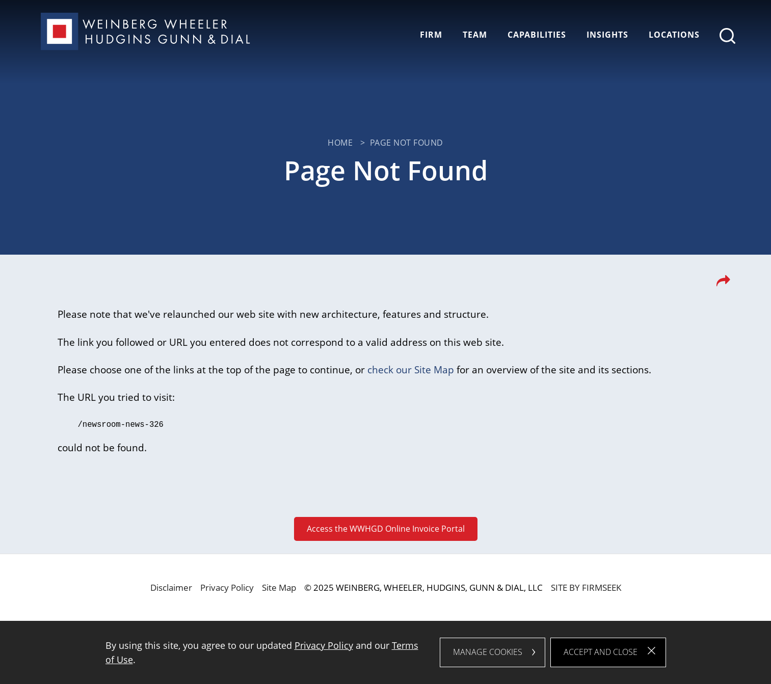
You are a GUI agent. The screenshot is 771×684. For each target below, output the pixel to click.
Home (340, 142)
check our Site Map (410, 369)
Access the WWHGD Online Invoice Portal (386, 527)
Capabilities (537, 34)
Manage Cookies (487, 652)
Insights (607, 34)
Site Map (279, 587)
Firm (431, 34)
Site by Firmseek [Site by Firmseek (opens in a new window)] (586, 587)
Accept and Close (600, 652)
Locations (674, 34)
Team (475, 34)
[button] (723, 283)
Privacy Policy (227, 587)
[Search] (727, 36)
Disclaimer (171, 587)
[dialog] (385, 652)
